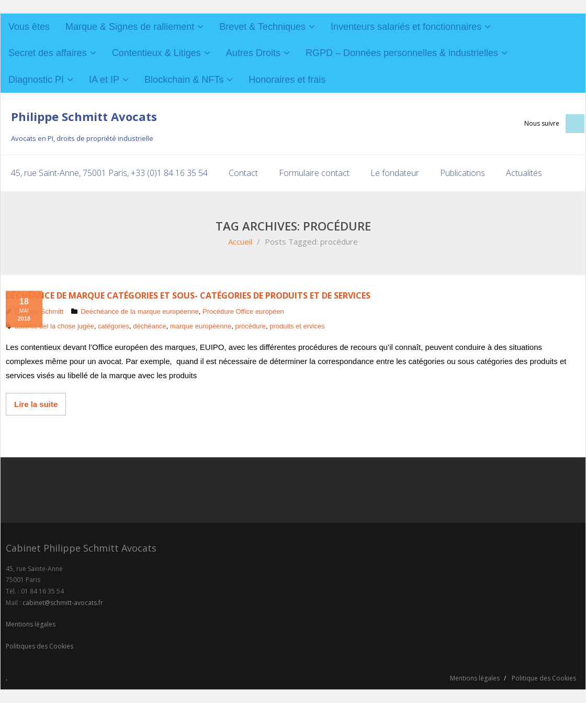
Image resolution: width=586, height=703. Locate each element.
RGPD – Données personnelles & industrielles (402, 53)
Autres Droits (253, 53)
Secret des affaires (47, 53)
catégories (113, 326)
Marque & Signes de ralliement (129, 26)
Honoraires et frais (287, 79)
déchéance (149, 326)
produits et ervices (297, 326)
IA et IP (104, 79)
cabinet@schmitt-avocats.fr (62, 602)
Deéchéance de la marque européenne (140, 311)
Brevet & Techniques (262, 26)
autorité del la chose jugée (54, 326)
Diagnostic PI (36, 79)
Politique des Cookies (544, 678)
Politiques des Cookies (39, 646)
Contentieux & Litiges (156, 53)
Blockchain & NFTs (183, 79)
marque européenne (200, 326)
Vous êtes (29, 26)
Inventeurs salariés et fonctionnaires (406, 26)
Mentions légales (30, 624)
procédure (250, 326)
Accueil (240, 241)
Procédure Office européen (243, 311)
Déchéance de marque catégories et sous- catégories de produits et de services (188, 295)
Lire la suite (36, 404)
